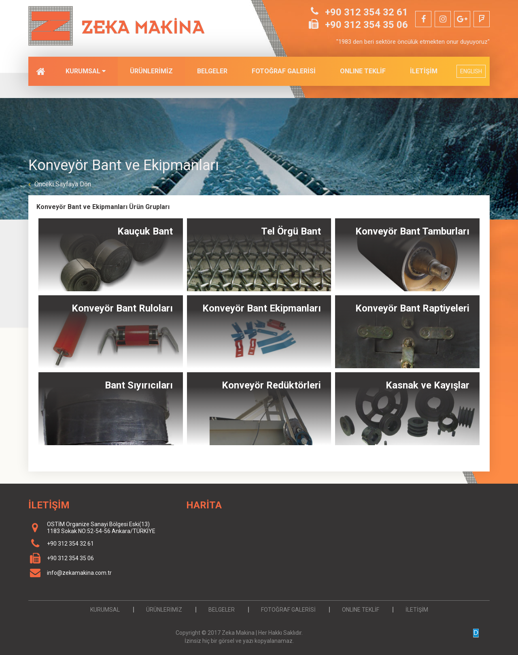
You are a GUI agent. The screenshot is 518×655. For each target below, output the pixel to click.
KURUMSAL (105, 609)
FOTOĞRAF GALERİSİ (284, 71)
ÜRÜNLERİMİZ (151, 71)
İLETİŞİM (423, 71)
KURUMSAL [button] (86, 71)
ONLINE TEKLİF (363, 71)
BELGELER (212, 71)
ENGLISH (471, 71)
